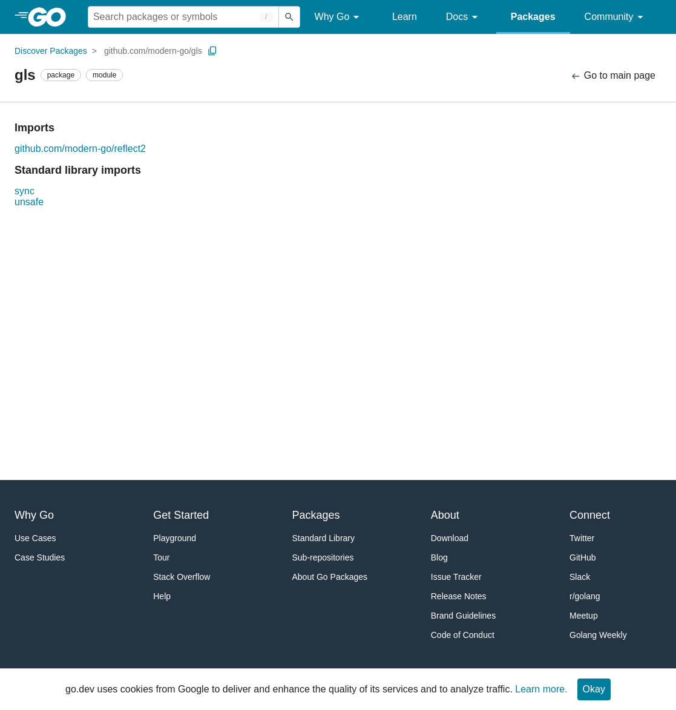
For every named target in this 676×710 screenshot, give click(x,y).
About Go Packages (330, 577)
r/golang (584, 596)
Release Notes (459, 596)
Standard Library (323, 538)
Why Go (339, 17)
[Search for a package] (183, 17)
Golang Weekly (598, 635)
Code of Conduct (462, 635)
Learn (404, 17)
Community (616, 17)
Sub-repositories (323, 557)
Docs (464, 17)
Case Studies (40, 557)
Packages (533, 17)
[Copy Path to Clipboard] (212, 50)
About (445, 515)
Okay (594, 689)
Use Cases (35, 538)
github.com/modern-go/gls (153, 51)
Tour (161, 557)
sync (24, 191)
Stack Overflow (181, 577)
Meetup (583, 615)
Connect (589, 515)
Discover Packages (51, 51)
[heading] (51, 17)
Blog (439, 557)
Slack (579, 577)
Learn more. (541, 689)
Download (449, 538)
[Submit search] (289, 17)
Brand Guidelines (463, 615)
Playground (174, 538)
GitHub (582, 557)
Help (162, 596)
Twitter (581, 538)
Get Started (181, 515)
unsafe (29, 202)
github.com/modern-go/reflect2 (80, 148)
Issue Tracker (456, 577)
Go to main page (612, 76)
